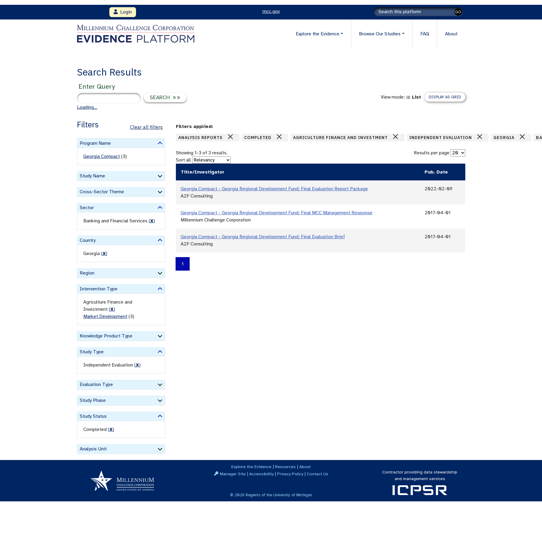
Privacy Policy (290, 473)
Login (123, 12)
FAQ (424, 34)
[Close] (230, 136)
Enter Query (96, 86)
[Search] (418, 11)
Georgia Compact (101, 156)
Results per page (431, 153)
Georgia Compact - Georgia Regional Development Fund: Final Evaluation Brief (263, 237)
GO (458, 11)
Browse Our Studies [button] (380, 34)
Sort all (183, 160)
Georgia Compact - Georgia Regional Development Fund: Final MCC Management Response (276, 213)
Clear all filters (146, 127)
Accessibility (261, 473)
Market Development (105, 316)
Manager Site (233, 473)
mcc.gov (271, 11)
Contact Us (317, 473)
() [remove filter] (152, 221)
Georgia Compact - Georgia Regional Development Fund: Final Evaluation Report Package (274, 189)
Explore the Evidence (251, 466)
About (451, 34)
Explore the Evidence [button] (317, 34)
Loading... (87, 107)
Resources (285, 466)
